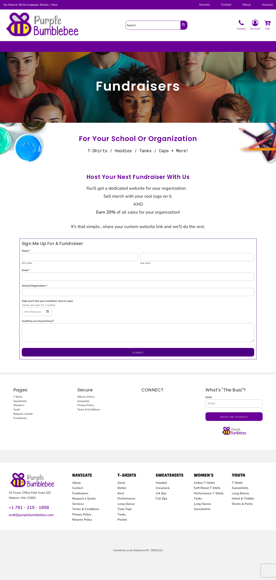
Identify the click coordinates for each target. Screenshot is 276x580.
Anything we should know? (38, 321)
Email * (26, 270)
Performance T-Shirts (209, 493)
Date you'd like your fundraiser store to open (47, 301)
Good (121, 483)
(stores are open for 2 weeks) (38, 305)
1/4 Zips (161, 493)
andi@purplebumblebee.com (31, 515)
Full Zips (161, 498)
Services (204, 5)
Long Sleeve (126, 504)
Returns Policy (85, 397)
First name (27, 263)
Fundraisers (20, 418)
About (246, 5)
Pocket (122, 520)
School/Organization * (34, 285)
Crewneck (162, 488)
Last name (145, 263)
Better (122, 488)
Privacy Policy (85, 405)
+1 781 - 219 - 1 (25, 507)
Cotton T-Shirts (204, 483)
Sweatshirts (20, 401)
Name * (26, 251)
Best (121, 493)
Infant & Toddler (243, 498)
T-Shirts (17, 397)
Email (208, 397)
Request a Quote (23, 414)
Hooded (161, 483)
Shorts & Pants (242, 504)
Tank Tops (125, 509)
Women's (18, 405)
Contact (226, 5)
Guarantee (83, 401)
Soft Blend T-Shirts (207, 488)
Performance (126, 498)
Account (267, 5)
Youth (16, 409)
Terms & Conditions (88, 409)
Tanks (122, 514)
